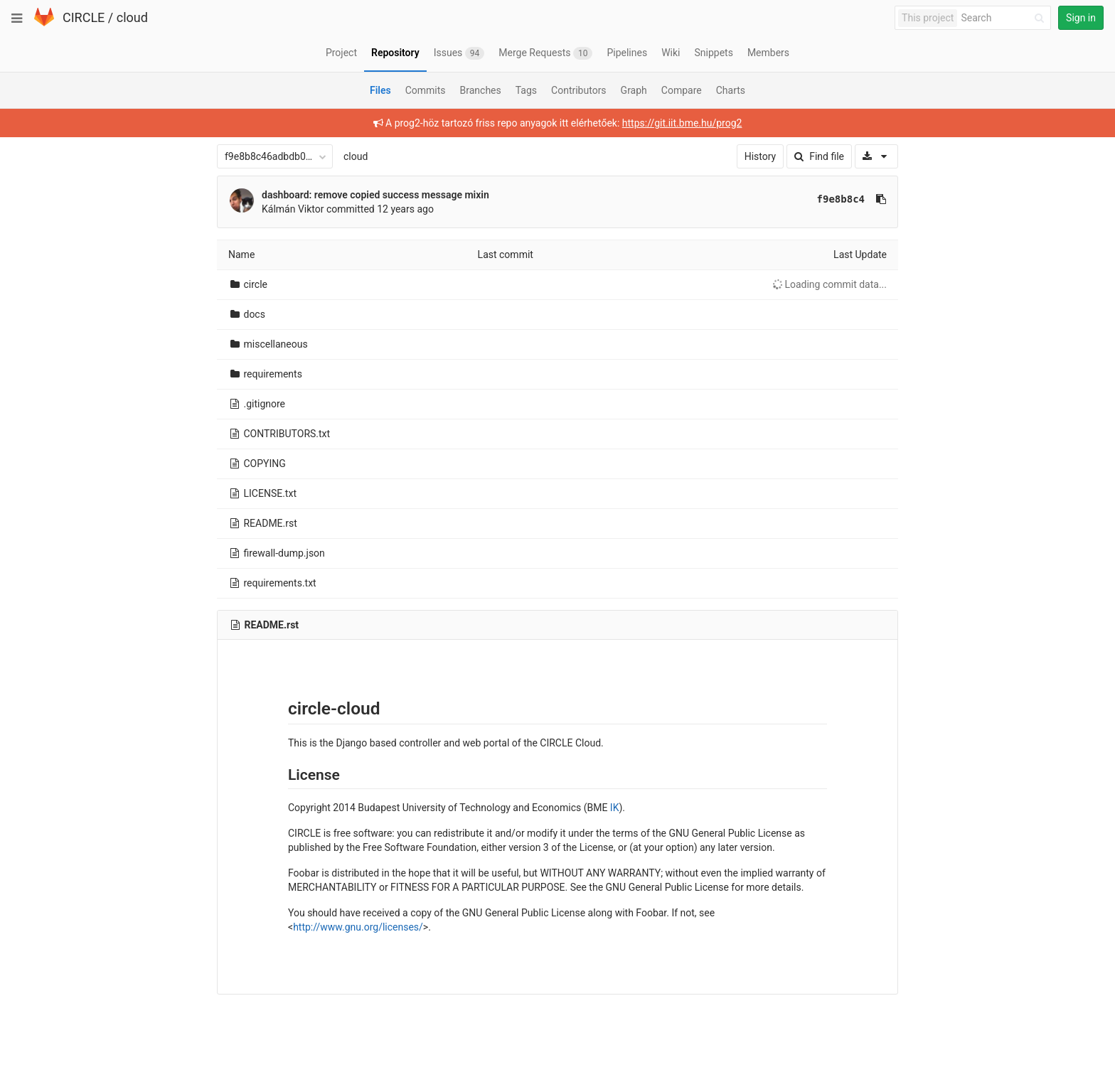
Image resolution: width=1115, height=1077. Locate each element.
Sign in (1081, 17)
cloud (132, 17)
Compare (681, 90)
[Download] (876, 156)
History (761, 156)
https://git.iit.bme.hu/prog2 (682, 123)
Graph (634, 90)
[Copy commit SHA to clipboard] (881, 199)
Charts (730, 90)
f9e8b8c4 (841, 199)
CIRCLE (84, 17)
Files (380, 90)
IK (614, 807)
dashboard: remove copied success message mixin (375, 194)
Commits (425, 90)
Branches (480, 90)
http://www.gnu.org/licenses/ (358, 927)
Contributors (579, 90)
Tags (526, 90)
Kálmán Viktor (293, 209)
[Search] (1005, 18)
